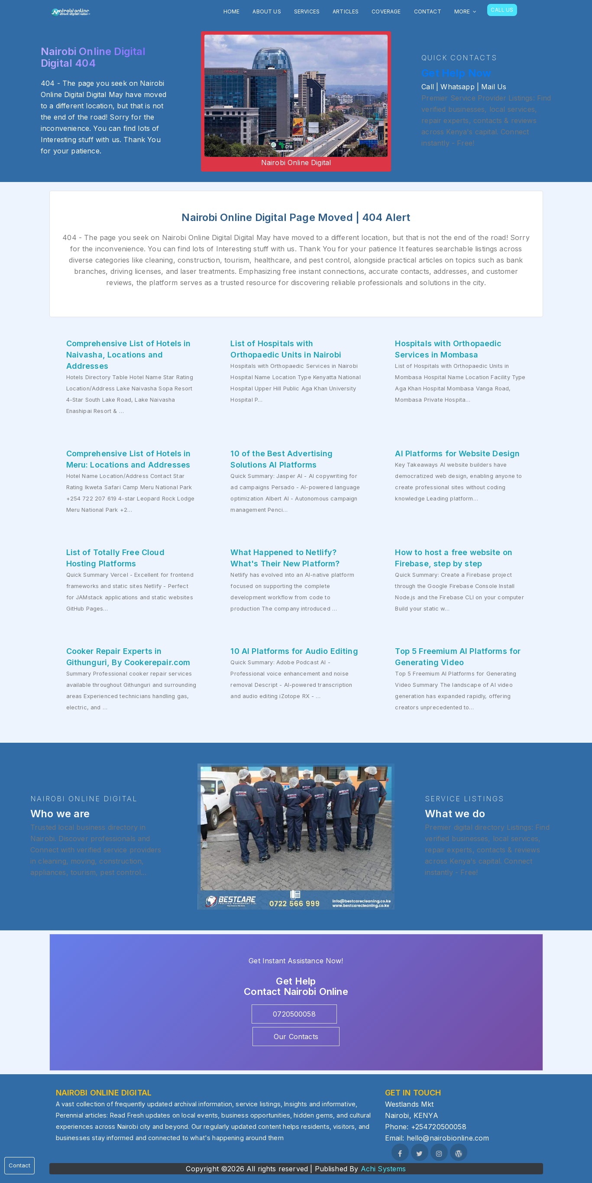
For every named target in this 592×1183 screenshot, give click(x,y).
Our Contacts (296, 1036)
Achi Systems (383, 1168)
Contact (19, 1165)
